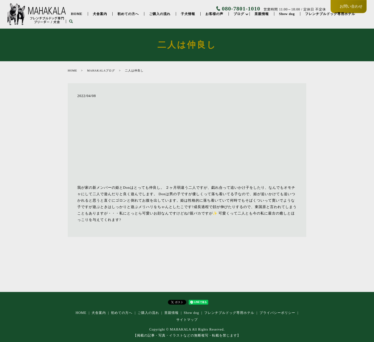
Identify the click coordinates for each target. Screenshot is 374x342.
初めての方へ (128, 14)
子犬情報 (188, 14)
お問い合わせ (351, 6)
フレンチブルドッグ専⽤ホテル (330, 14)
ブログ (239, 14)
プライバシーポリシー (277, 313)
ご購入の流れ (160, 14)
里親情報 (262, 14)
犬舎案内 (100, 14)
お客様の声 (214, 14)
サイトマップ (187, 320)
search (71, 21)
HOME (76, 14)
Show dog (287, 14)
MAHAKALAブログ (101, 70)
